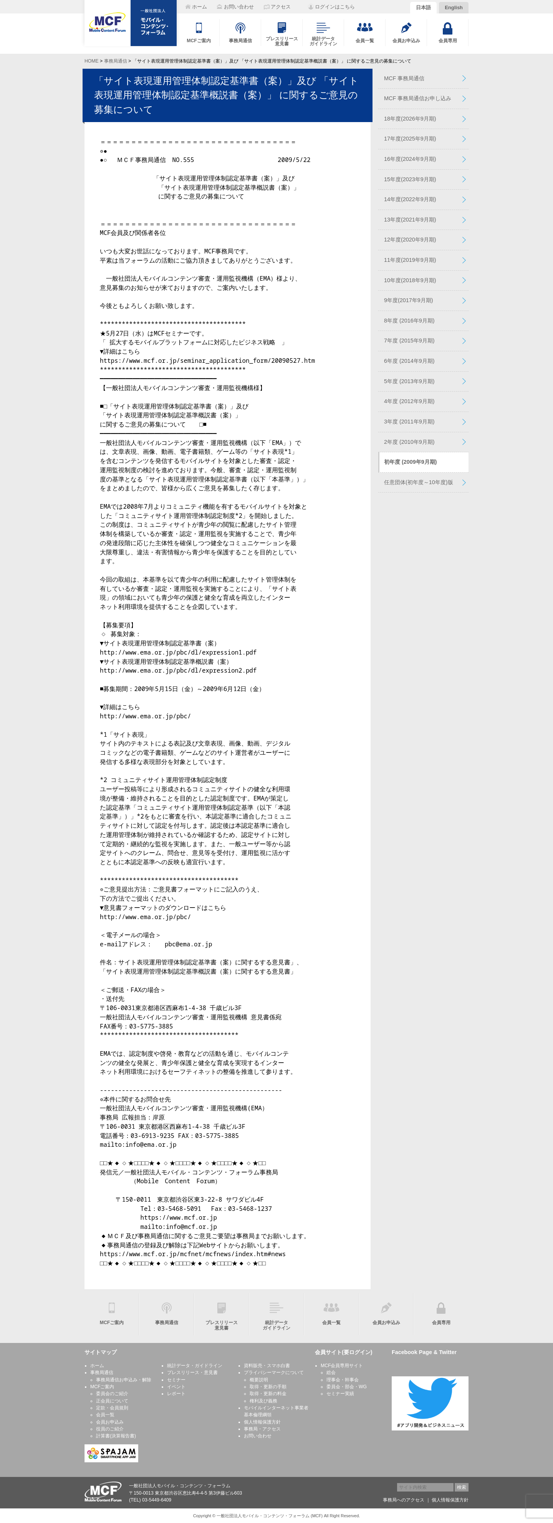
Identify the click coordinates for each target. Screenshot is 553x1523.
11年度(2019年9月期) (410, 260)
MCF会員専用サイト (342, 1365)
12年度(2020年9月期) (410, 239)
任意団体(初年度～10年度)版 (418, 482)
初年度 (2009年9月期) (410, 462)
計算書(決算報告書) (116, 1436)
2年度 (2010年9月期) (409, 442)
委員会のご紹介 (112, 1393)
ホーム (97, 1365)
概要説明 (259, 1379)
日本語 (423, 7)
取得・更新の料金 (268, 1393)
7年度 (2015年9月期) (409, 340)
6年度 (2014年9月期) (409, 361)
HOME (91, 61)
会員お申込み (110, 1422)
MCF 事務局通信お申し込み (417, 98)
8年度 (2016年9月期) (409, 320)
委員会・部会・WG (346, 1386)
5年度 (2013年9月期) (409, 381)
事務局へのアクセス (403, 1500)
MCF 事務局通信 (404, 78)
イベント (176, 1386)
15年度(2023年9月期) (410, 179)
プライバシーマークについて (274, 1372)
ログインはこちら (335, 7)
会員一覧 (105, 1414)
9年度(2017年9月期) (408, 300)
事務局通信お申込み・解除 (123, 1379)
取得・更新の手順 (268, 1386)
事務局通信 (115, 61)
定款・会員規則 (112, 1408)
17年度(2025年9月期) (410, 139)
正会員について (112, 1401)
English (454, 7)
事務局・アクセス (262, 1429)
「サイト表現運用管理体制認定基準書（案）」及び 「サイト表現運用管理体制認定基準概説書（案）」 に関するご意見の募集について (226, 95)
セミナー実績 (340, 1393)
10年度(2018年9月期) (410, 280)
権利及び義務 (263, 1401)
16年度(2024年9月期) (410, 159)
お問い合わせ (258, 1436)
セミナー (176, 1379)
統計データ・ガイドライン (194, 1365)
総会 (331, 1372)
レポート (176, 1393)
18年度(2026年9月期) (410, 119)
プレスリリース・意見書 (192, 1372)
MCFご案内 (102, 1386)
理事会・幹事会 (342, 1379)
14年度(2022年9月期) (410, 199)
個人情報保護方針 (262, 1422)
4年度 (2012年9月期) (409, 401)
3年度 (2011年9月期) (409, 421)
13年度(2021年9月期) (410, 220)
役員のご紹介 (110, 1429)
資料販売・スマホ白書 (267, 1365)
